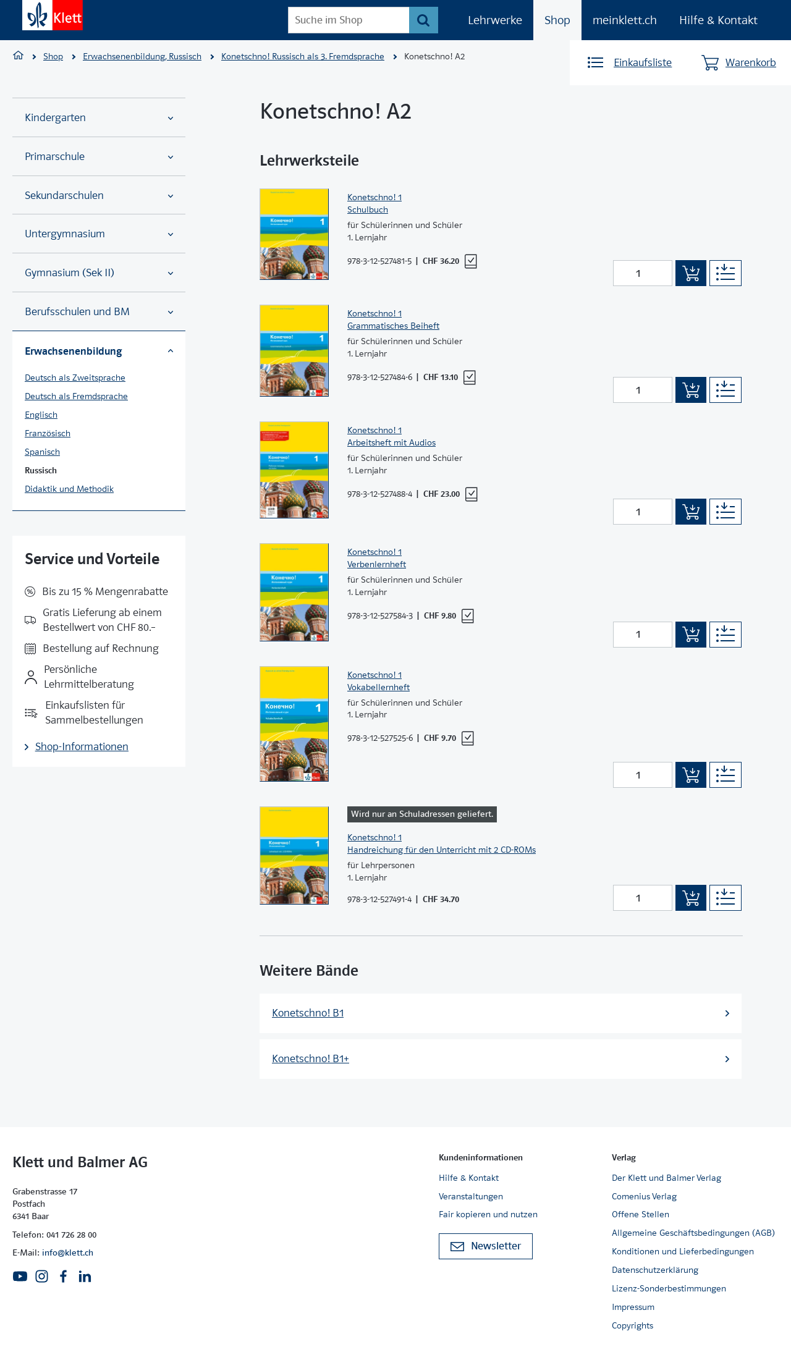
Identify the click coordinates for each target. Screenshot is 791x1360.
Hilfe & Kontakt (718, 20)
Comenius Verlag (644, 1196)
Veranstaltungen (471, 1196)
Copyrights (632, 1325)
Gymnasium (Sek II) (99, 272)
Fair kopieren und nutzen (488, 1214)
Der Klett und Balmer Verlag (666, 1177)
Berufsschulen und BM (99, 311)
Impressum (633, 1306)
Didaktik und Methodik (69, 488)
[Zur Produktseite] (294, 234)
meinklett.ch (625, 20)
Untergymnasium (99, 233)
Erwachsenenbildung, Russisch (142, 56)
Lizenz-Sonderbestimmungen (669, 1288)
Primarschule (99, 156)
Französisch (47, 433)
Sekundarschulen (99, 195)
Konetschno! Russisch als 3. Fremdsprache (302, 56)
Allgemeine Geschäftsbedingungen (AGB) (693, 1232)
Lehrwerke (495, 20)
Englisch (41, 414)
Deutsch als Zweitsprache (75, 377)
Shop (557, 20)
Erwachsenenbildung (99, 351)
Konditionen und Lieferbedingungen (683, 1251)
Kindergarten (99, 117)
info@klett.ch (67, 1252)
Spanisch (42, 451)
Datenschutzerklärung (655, 1269)
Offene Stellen (640, 1214)
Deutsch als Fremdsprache (76, 396)
